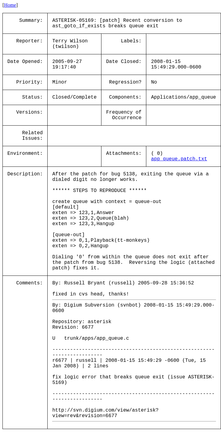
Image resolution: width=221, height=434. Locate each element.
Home (10, 5)
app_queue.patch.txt (179, 159)
